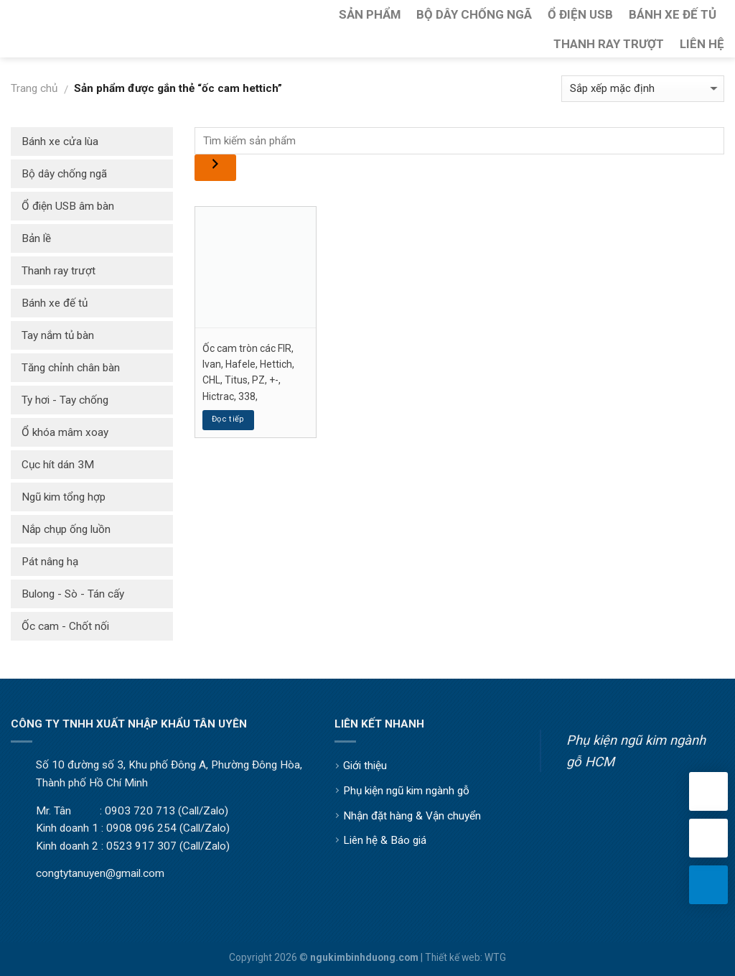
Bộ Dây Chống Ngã (474, 14)
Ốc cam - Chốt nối (65, 626)
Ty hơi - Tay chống (65, 400)
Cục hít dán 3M (58, 464)
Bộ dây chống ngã (64, 173)
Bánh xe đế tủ (55, 303)
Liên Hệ (702, 44)
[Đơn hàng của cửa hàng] (642, 88)
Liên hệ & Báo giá (384, 840)
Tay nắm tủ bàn (58, 335)
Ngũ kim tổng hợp (64, 497)
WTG (495, 957)
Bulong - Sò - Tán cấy (73, 593)
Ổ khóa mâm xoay (65, 432)
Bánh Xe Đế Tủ (672, 14)
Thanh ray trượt (58, 270)
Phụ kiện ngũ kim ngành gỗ (406, 790)
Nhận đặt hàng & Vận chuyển (412, 815)
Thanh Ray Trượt (608, 44)
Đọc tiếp (228, 419)
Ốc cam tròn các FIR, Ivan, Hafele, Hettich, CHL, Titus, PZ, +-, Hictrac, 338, (248, 372)
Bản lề (36, 238)
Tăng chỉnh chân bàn (71, 367)
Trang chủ (34, 88)
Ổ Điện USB (580, 14)
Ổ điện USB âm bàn (68, 206)
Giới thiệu (365, 765)
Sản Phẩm (370, 14)
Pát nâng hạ (50, 561)
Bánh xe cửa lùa (60, 141)
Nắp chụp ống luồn (66, 529)
